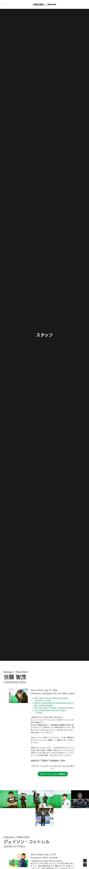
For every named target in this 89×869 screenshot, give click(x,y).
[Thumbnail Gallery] (9, 799)
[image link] (44, 4)
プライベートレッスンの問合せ (53, 774)
